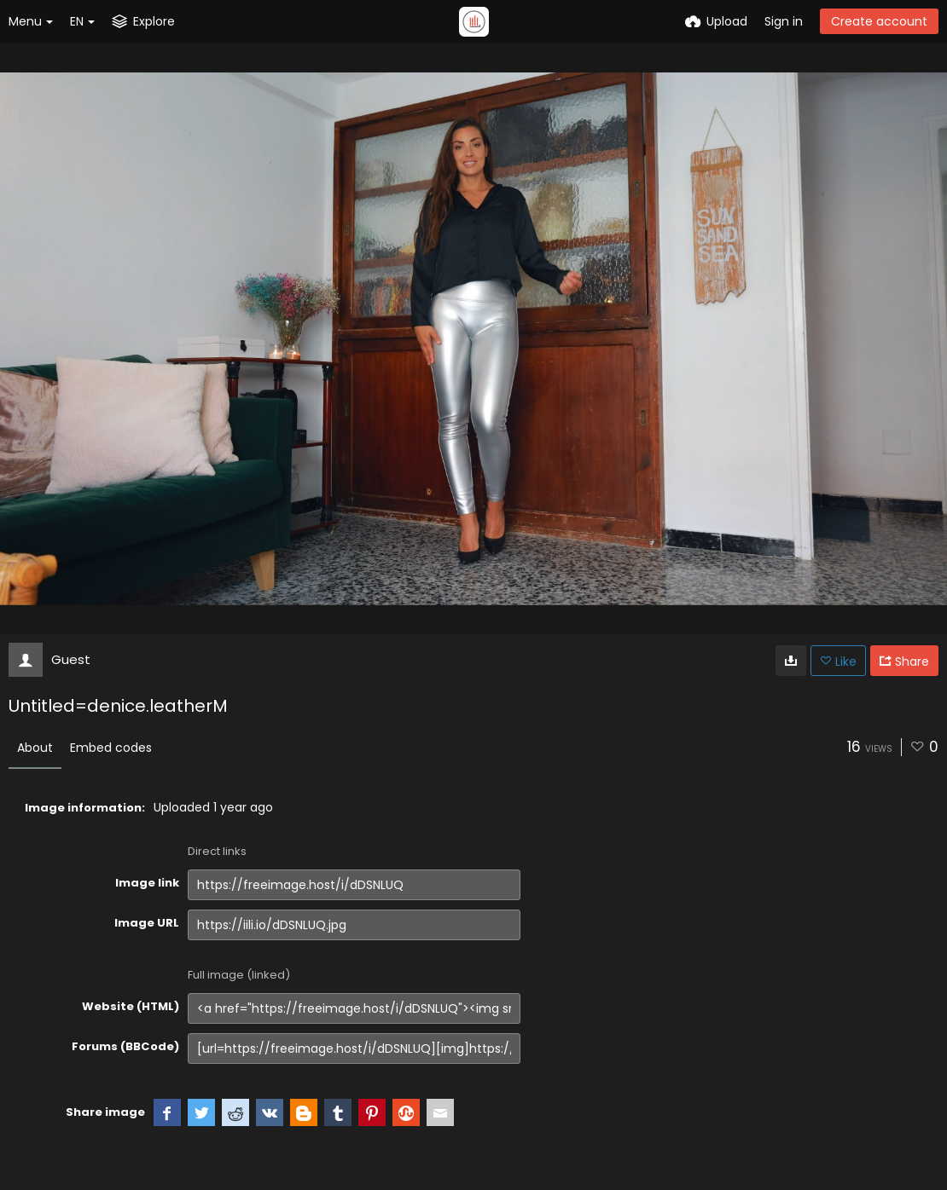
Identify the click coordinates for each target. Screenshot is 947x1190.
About (35, 747)
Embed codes (111, 747)
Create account (879, 21)
